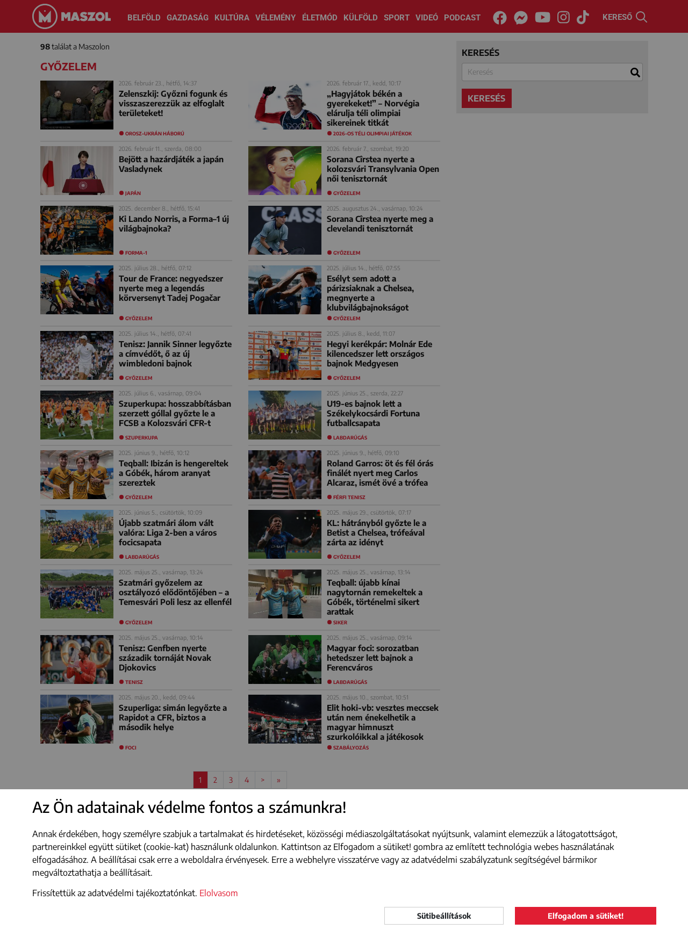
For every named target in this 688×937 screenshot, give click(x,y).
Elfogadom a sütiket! (586, 915)
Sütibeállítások (444, 915)
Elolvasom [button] (218, 893)
